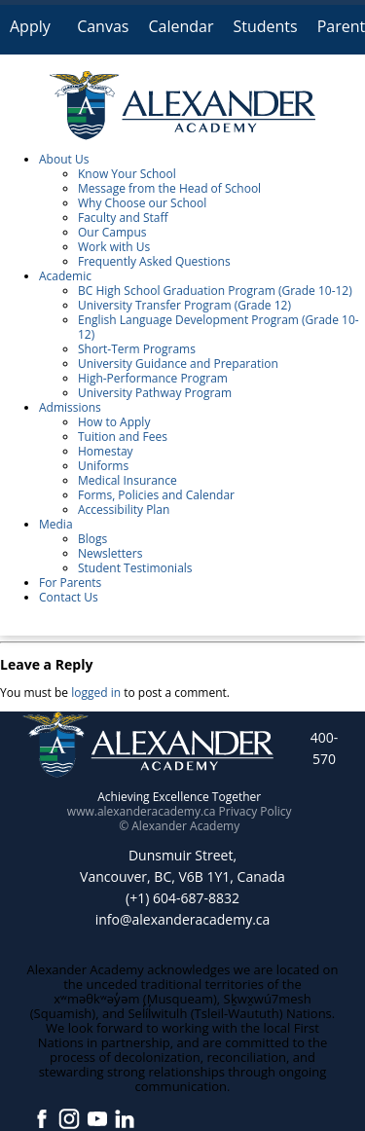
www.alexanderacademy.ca (141, 811)
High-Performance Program (153, 378)
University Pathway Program (155, 392)
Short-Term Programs (137, 349)
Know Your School (127, 173)
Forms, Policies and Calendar (156, 495)
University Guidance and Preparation (178, 363)
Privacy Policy (255, 811)
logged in (96, 692)
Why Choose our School (142, 203)
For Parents (70, 582)
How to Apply (114, 422)
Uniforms (103, 465)
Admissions (70, 407)
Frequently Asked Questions (154, 261)
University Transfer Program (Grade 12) (184, 305)
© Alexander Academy (179, 826)
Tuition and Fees (122, 436)
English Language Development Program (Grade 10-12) (218, 327)
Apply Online (33, 35)
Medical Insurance (127, 480)
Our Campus (112, 232)
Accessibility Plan (123, 509)
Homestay (105, 451)
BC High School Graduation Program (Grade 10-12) (215, 290)
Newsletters (110, 553)
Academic (65, 276)
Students (265, 26)
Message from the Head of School (169, 188)
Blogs (92, 538)
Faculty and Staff (123, 217)
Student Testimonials (135, 568)
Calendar (180, 26)
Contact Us (68, 597)
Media (56, 524)
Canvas (102, 26)
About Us (64, 159)
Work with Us (114, 246)
